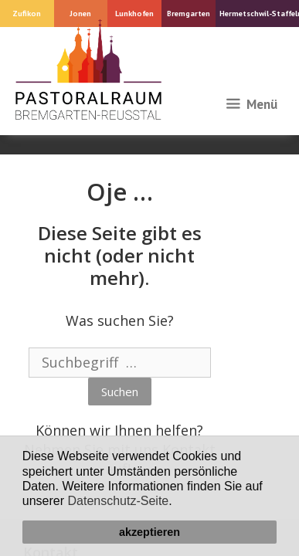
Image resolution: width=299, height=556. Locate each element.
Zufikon (26, 13)
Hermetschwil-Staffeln (259, 13)
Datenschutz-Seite (118, 500)
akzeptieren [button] (149, 532)
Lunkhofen (134, 13)
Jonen (80, 13)
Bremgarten (188, 13)
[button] (177, 502)
